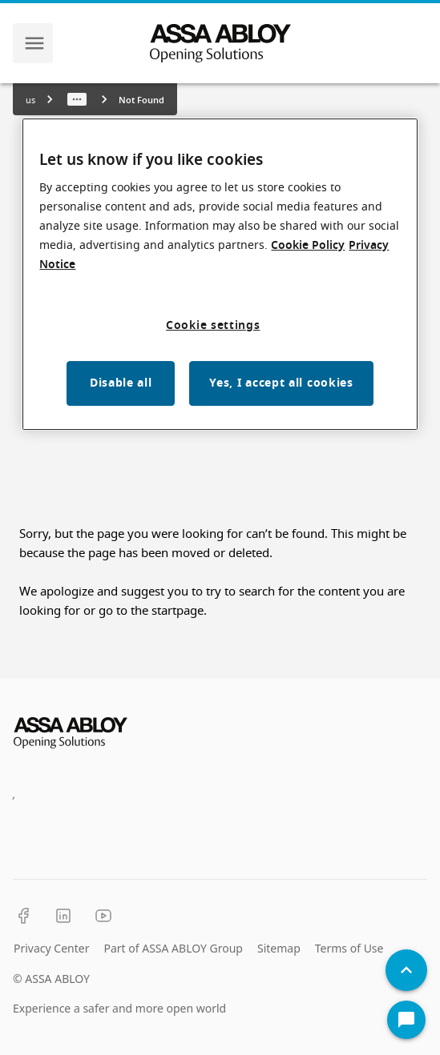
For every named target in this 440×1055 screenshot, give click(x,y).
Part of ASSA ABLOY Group (173, 948)
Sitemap (279, 948)
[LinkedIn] (63, 915)
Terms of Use (349, 948)
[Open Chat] (406, 1020)
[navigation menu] (34, 43)
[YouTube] (103, 915)
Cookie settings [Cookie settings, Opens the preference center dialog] (213, 325)
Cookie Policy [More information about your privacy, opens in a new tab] (308, 245)
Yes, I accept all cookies (281, 383)
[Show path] (77, 99)
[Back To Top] (406, 970)
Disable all (121, 383)
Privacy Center (51, 948)
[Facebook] (23, 915)
